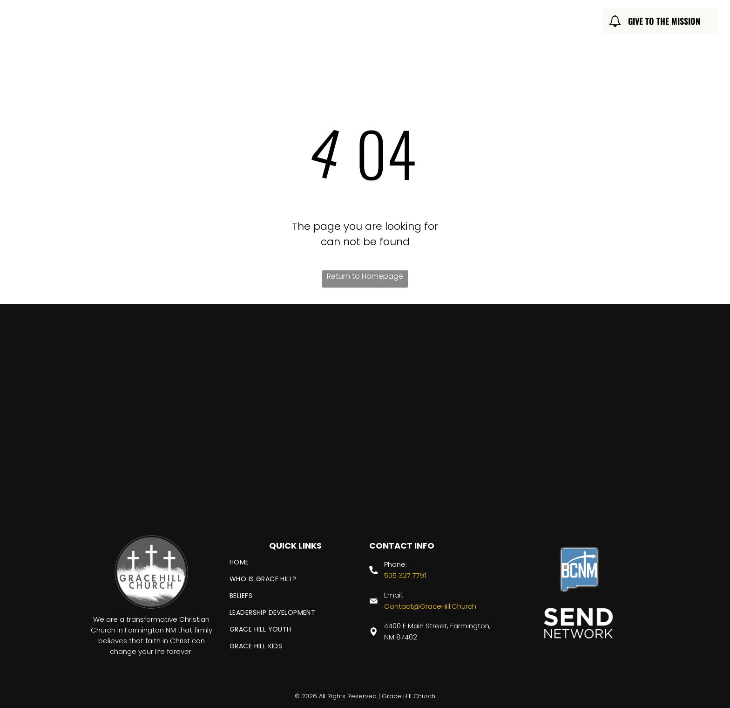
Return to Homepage (365, 276)
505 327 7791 (405, 575)
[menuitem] (225, 22)
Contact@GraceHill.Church (430, 606)
